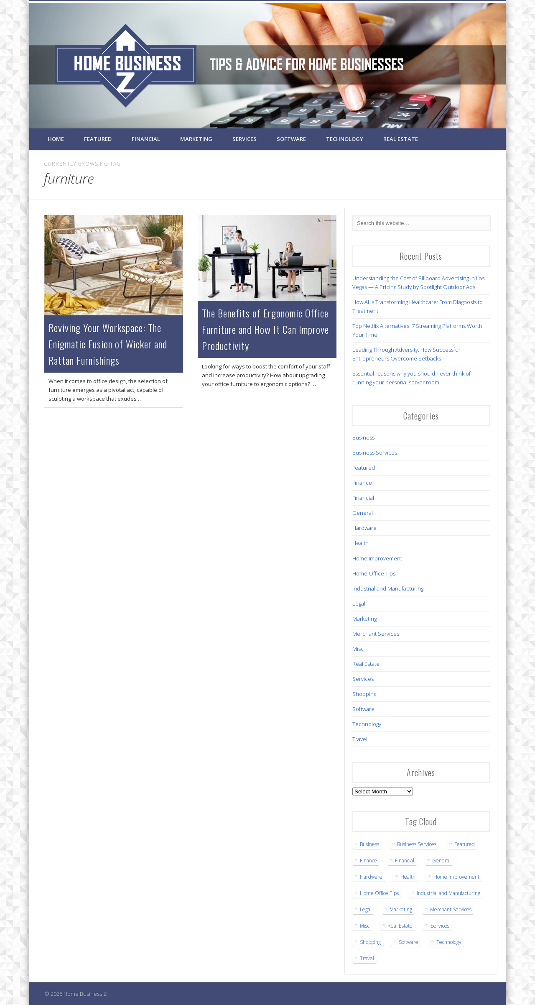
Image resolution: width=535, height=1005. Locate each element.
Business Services (374, 452)
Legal (358, 603)
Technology (344, 139)
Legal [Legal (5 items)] (366, 909)
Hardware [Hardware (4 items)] (371, 876)
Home (56, 139)
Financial (146, 139)
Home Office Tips (373, 573)
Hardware (364, 528)
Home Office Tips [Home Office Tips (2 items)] (379, 893)
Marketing (196, 139)
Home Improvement (377, 558)
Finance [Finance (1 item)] (368, 860)
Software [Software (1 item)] (408, 942)
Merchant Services (375, 633)
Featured (98, 139)
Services (244, 139)
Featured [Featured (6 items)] (464, 844)
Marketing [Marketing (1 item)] (401, 909)
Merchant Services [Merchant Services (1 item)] (450, 909)
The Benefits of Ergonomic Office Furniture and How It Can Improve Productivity (265, 329)
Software (291, 139)
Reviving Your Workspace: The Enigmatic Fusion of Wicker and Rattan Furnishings (107, 344)
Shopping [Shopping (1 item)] (370, 942)
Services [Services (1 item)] (440, 925)
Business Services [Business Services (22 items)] (416, 844)
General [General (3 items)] (441, 860)
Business (363, 437)
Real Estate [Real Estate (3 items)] (400, 925)
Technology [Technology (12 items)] (448, 942)
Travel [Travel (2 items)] (367, 958)
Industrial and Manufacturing (387, 588)
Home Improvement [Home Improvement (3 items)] (456, 876)
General (362, 513)
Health (360, 543)
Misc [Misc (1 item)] (364, 925)
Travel (359, 739)
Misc (358, 648)
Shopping (364, 694)
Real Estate (400, 139)
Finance (362, 482)
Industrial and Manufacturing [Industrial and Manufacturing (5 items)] (448, 893)
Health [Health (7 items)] (407, 876)
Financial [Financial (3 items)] (404, 860)
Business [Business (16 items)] (369, 844)
